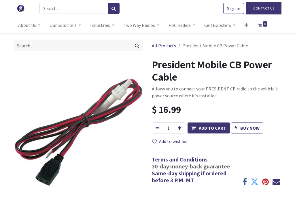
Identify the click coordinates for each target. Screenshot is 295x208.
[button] (246, 25)
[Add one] (179, 127)
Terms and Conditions (180, 159)
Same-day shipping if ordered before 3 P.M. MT (189, 177)
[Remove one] (157, 127)
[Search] (114, 8)
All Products (164, 46)
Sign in (233, 8)
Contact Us (264, 8)
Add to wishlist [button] (170, 141)
